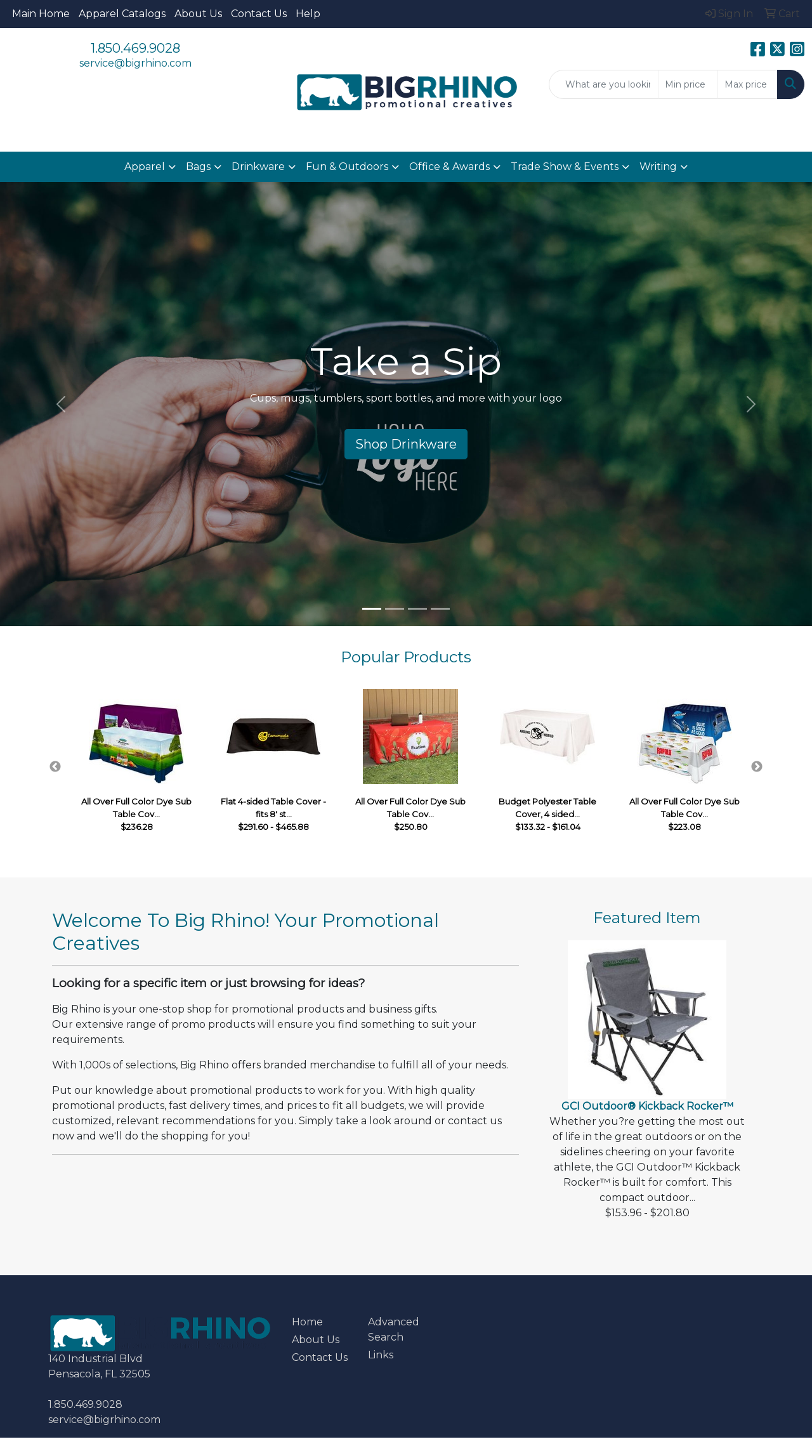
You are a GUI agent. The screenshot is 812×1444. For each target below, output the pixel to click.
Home (307, 1322)
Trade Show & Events (565, 167)
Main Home (41, 14)
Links (380, 1355)
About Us (198, 14)
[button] (61, 404)
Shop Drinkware (406, 444)
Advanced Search (393, 1329)
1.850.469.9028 (135, 48)
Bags (198, 167)
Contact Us (259, 14)
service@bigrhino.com (135, 63)
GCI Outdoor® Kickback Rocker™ (647, 1106)
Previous (55, 767)
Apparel (144, 167)
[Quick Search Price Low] (688, 84)
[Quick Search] (603, 84)
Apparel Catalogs (122, 14)
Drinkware (258, 167)
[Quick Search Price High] (747, 84)
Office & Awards (449, 167)
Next (756, 767)
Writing (658, 167)
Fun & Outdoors (347, 167)
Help (308, 14)
